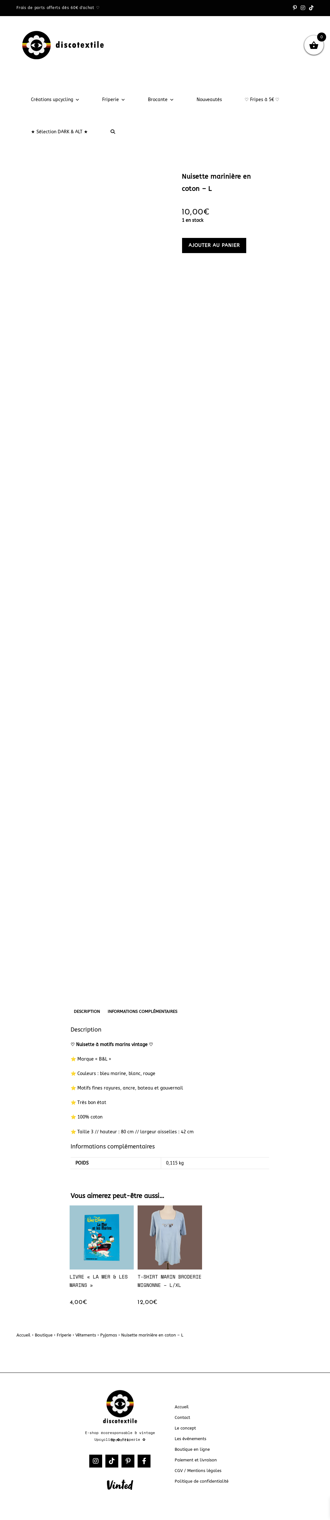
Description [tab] (87, 1011)
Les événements (190, 1438)
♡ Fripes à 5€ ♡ (262, 99)
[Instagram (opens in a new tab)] (303, 8)
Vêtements (85, 1335)
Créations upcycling (55, 99)
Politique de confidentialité (201, 1481)
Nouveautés (209, 99)
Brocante (161, 99)
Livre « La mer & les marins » (99, 1281)
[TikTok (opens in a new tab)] (310, 8)
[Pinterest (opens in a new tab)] (295, 8)
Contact (182, 1417)
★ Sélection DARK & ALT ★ (59, 132)
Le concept (185, 1428)
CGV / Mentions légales (198, 1470)
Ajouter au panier (214, 245)
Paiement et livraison (196, 1460)
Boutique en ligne (192, 1449)
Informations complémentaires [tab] (142, 1011)
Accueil (23, 1335)
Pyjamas (108, 1335)
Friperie (113, 99)
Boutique (44, 1335)
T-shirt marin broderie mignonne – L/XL (169, 1281)
